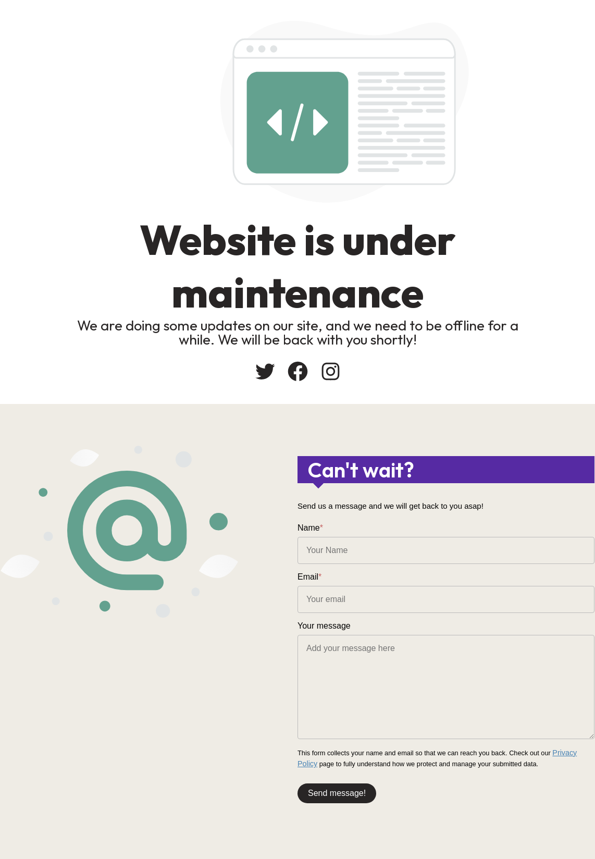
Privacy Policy (573, 752)
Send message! (337, 790)
